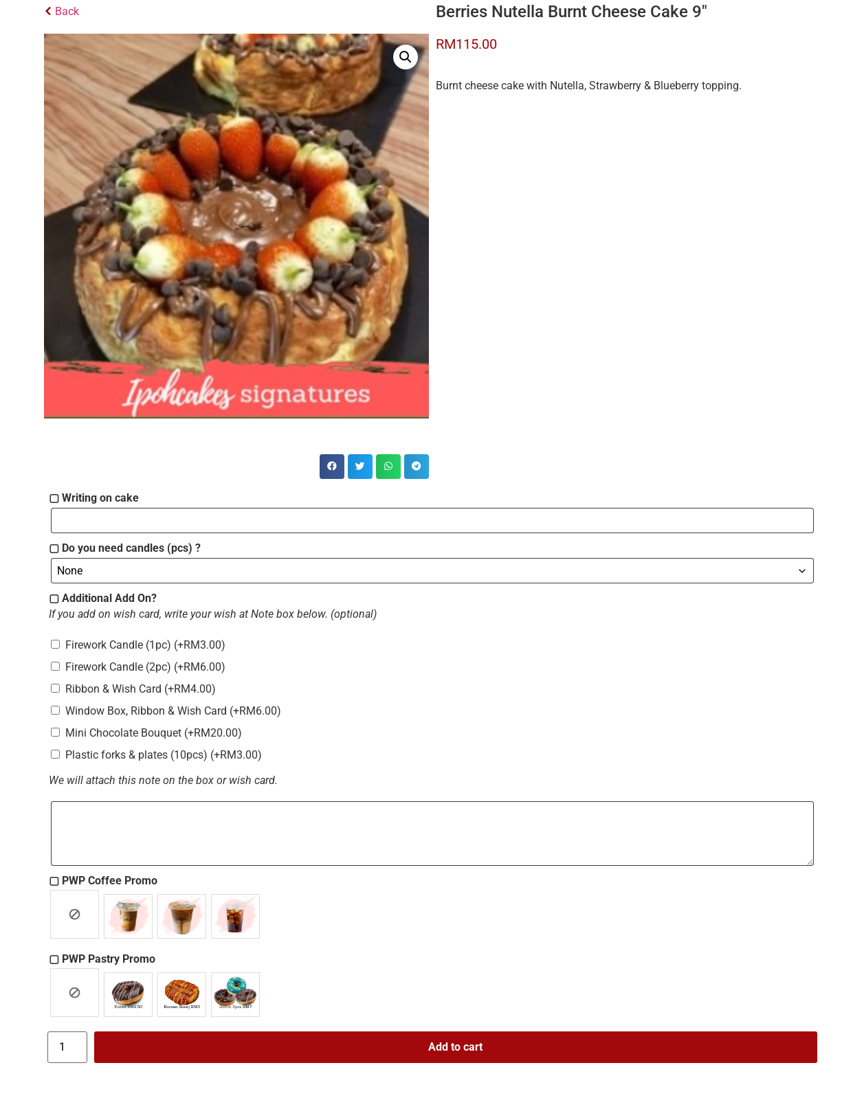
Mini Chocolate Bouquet (153, 732)
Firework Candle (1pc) (145, 644)
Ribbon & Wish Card (140, 688)
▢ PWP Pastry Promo (102, 959)
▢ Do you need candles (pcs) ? (125, 548)
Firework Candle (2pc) (145, 666)
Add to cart (455, 1046)
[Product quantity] (67, 1047)
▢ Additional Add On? (103, 598)
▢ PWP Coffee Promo (103, 880)
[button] (405, 57)
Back (61, 11)
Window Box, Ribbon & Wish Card (173, 710)
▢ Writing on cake (94, 498)
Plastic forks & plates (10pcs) (163, 754)
